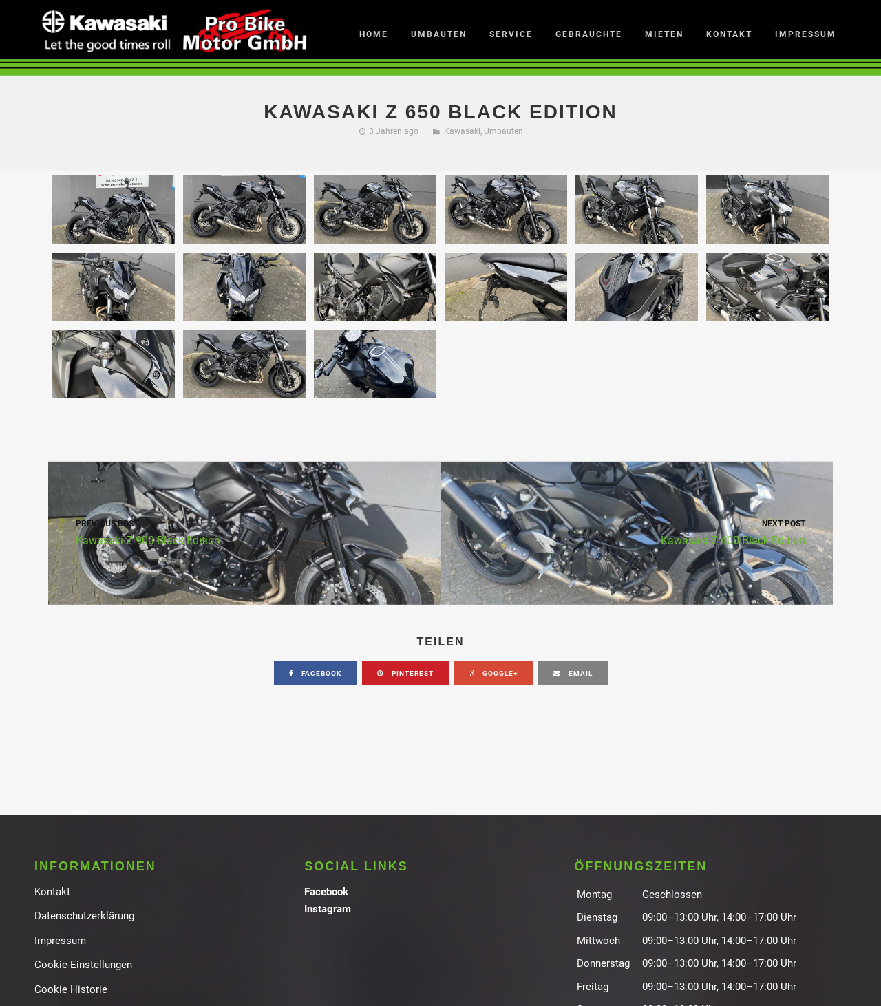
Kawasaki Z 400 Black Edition (636, 531)
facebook (315, 673)
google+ (493, 673)
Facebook (326, 892)
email (573, 673)
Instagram (327, 909)
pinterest (405, 673)
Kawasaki (462, 131)
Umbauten (503, 131)
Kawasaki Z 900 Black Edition (244, 531)
